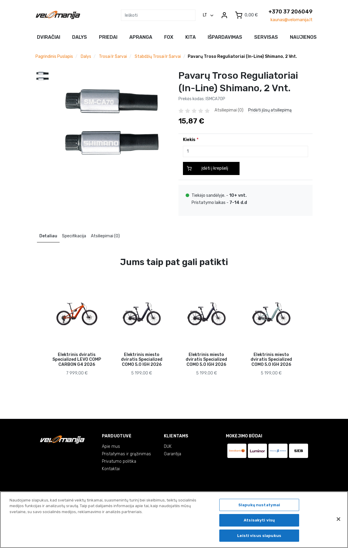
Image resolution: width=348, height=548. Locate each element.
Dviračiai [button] (48, 37)
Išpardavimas (225, 37)
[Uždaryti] (338, 521)
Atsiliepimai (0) (105, 236)
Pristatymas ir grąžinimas (126, 453)
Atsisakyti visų (259, 522)
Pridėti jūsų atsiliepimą (270, 110)
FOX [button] (168, 37)
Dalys (86, 56)
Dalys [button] (79, 37)
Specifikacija (74, 236)
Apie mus (111, 446)
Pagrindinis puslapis (54, 56)
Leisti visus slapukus (259, 538)
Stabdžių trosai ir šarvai (158, 56)
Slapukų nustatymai (259, 507)
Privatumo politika (119, 461)
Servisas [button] (266, 37)
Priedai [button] (108, 37)
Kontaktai (111, 468)
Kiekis (189, 139)
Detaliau (48, 236)
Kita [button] (190, 37)
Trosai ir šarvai (113, 56)
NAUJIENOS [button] (303, 37)
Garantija (172, 453)
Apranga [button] (140, 37)
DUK (168, 446)
